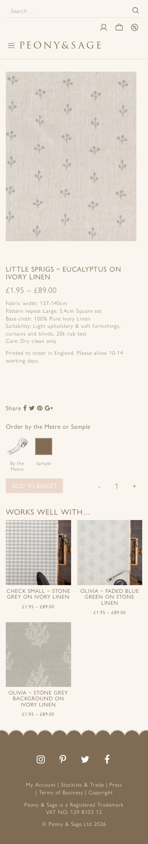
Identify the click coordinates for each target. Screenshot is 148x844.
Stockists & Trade (82, 784)
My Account (41, 784)
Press (115, 784)
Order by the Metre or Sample (48, 426)
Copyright (100, 792)
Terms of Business (61, 792)
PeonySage (61, 45)
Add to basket (34, 485)
